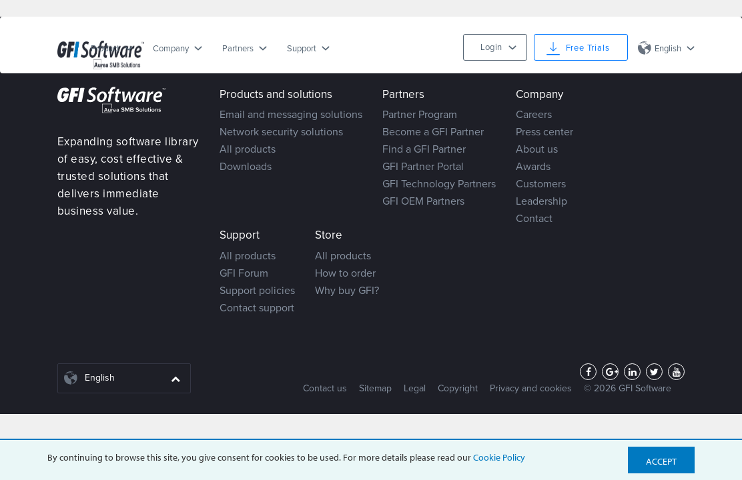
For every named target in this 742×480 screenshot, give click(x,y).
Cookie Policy (499, 457)
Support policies (257, 290)
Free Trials (588, 48)
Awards (533, 166)
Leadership (541, 201)
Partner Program (419, 114)
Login (491, 47)
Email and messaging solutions (291, 114)
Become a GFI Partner (433, 132)
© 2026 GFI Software (627, 388)
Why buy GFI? (347, 290)
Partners (238, 48)
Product (105, 48)
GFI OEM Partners (423, 201)
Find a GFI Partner (424, 149)
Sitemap (375, 388)
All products (248, 149)
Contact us (325, 388)
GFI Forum (244, 273)
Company (171, 48)
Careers (534, 114)
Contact (534, 218)
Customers (541, 184)
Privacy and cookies (531, 388)
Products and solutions (276, 94)
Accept (661, 461)
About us (537, 149)
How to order (345, 273)
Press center (544, 132)
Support (301, 48)
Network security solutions (281, 132)
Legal (415, 388)
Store (328, 235)
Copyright (458, 388)
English (668, 48)
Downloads (246, 166)
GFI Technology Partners (439, 184)
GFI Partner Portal (423, 166)
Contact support (257, 308)
